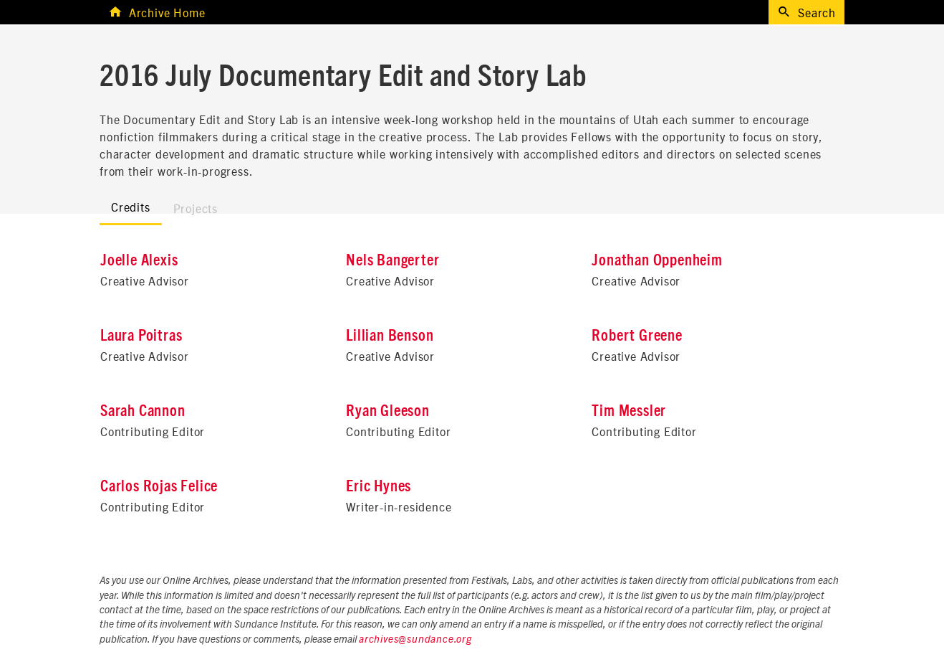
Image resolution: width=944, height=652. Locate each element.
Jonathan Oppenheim (657, 260)
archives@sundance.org (415, 640)
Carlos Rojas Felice (159, 486)
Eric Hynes (378, 486)
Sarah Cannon (143, 411)
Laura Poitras (141, 336)
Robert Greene (637, 336)
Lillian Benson (389, 336)
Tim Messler (629, 411)
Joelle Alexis (139, 260)
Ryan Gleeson (388, 411)
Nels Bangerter (392, 260)
